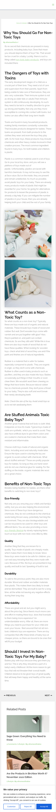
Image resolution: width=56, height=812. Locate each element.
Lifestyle (21, 744)
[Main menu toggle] (53, 5)
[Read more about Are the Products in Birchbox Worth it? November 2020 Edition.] (28, 760)
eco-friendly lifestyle (14, 530)
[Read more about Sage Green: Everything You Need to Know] (28, 723)
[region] (27, 798)
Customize (11, 807)
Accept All (44, 807)
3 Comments (11, 744)
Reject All (27, 807)
